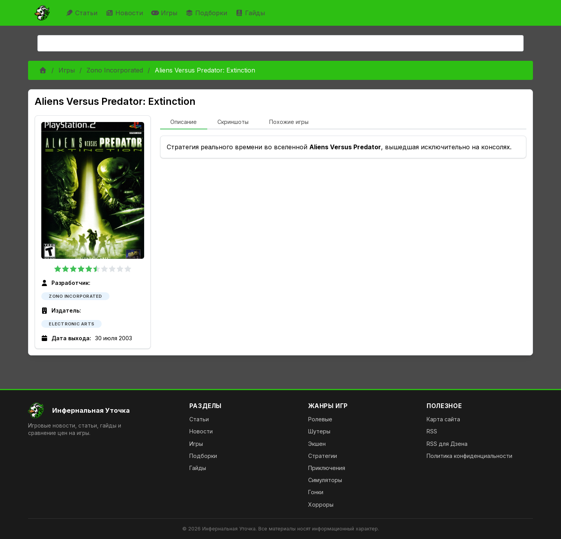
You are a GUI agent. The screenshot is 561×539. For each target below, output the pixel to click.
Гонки (315, 492)
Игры (165, 13)
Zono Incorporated (114, 70)
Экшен (317, 443)
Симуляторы (325, 480)
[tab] (183, 122)
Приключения (326, 468)
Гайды (251, 13)
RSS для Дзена (447, 443)
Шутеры (319, 431)
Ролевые (320, 419)
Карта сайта (443, 419)
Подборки (207, 13)
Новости (125, 13)
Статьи (82, 13)
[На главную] (102, 410)
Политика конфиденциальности (469, 455)
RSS (432, 431)
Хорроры (320, 504)
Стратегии (322, 455)
